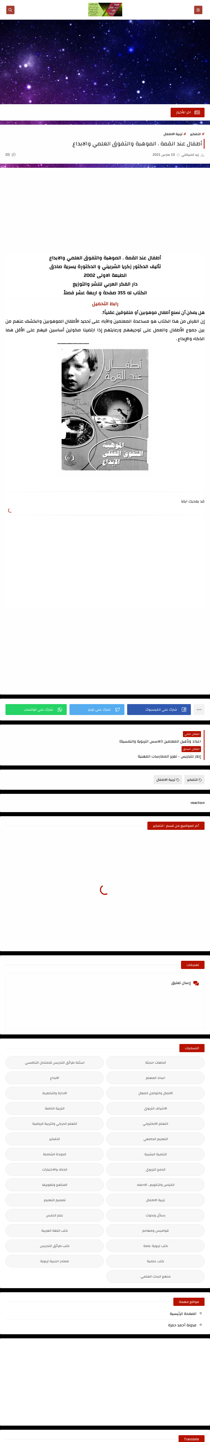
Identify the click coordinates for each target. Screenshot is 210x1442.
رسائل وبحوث (155, 1200)
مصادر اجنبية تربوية (54, 1246)
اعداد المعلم (155, 1063)
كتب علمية (155, 1246)
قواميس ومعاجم (155, 1215)
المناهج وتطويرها (54, 1169)
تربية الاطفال (173, 134)
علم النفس (54, 1200)
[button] (159, 709)
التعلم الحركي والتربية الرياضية (54, 1108)
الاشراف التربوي (155, 1093)
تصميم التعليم (55, 1185)
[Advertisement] (105, 62)
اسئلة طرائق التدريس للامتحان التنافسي (54, 1047)
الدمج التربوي (155, 1154)
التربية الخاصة (55, 1093)
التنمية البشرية (155, 1139)
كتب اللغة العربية (54, 1215)
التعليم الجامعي (155, 1124)
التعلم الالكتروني (155, 1108)
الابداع (54, 1063)
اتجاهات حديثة (155, 1047)
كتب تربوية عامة (155, 1231)
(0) (10, 154)
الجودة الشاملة (54, 1139)
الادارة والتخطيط (54, 1078)
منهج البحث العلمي (156, 1261)
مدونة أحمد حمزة (182, 1310)
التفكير (195, 134)
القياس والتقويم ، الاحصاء (155, 1169)
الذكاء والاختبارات (54, 1154)
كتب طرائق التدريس (54, 1231)
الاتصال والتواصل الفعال (155, 1078)
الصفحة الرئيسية (183, 1298)
